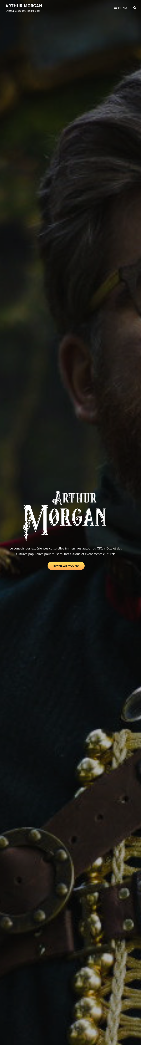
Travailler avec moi (69, 567)
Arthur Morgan (24, 6)
